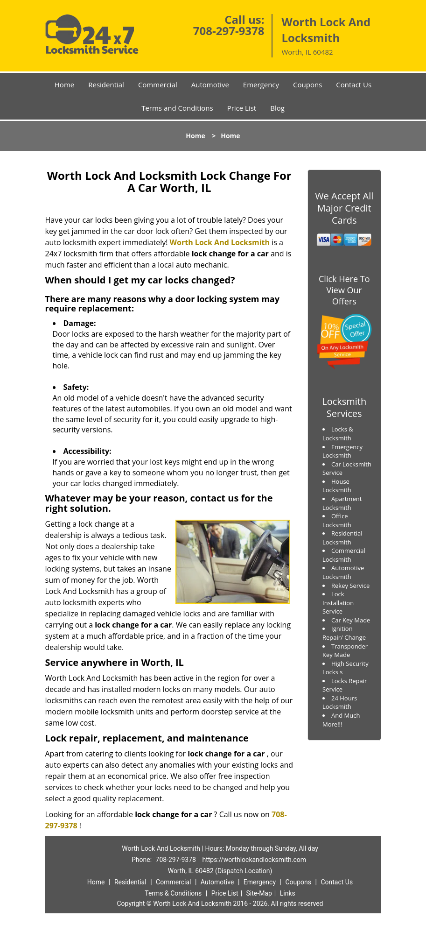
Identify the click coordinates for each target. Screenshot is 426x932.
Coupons (307, 84)
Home (64, 84)
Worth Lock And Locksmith (220, 242)
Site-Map (259, 893)
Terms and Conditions (177, 108)
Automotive (210, 84)
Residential (106, 84)
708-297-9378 (229, 30)
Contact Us (353, 84)
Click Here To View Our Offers (344, 290)
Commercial (157, 84)
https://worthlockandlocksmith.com (254, 859)
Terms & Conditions (173, 893)
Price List (242, 108)
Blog (277, 108)
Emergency (261, 84)
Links (287, 893)
